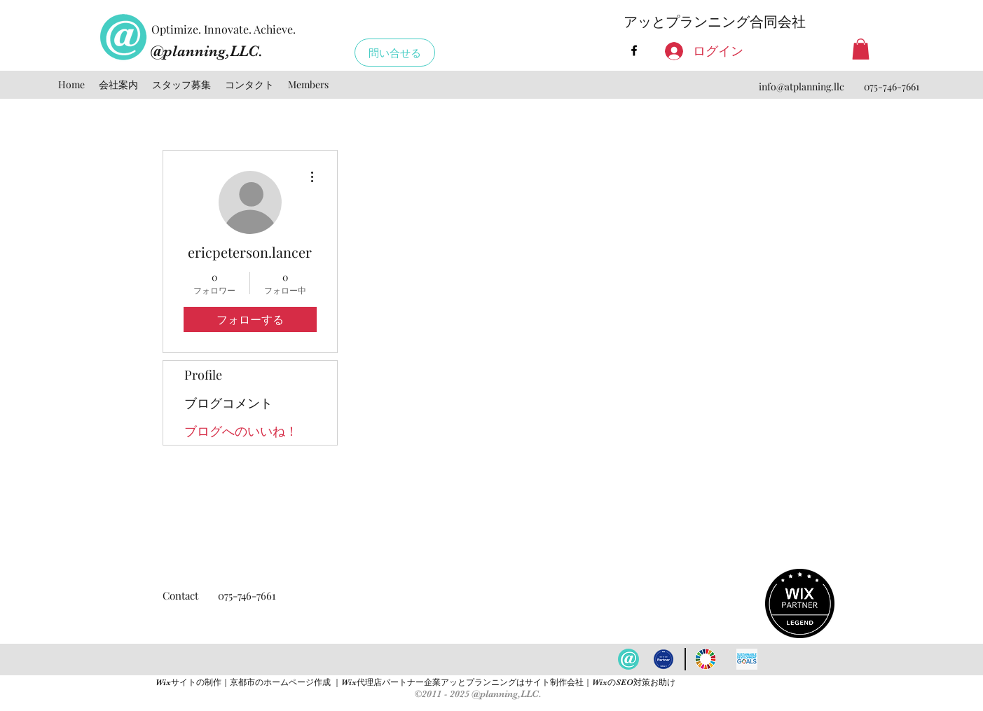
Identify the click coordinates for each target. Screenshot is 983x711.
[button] (860, 49)
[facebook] (634, 50)
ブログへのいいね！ (241, 430)
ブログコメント (228, 402)
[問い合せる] (395, 53)
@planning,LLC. (207, 51)
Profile (203, 374)
